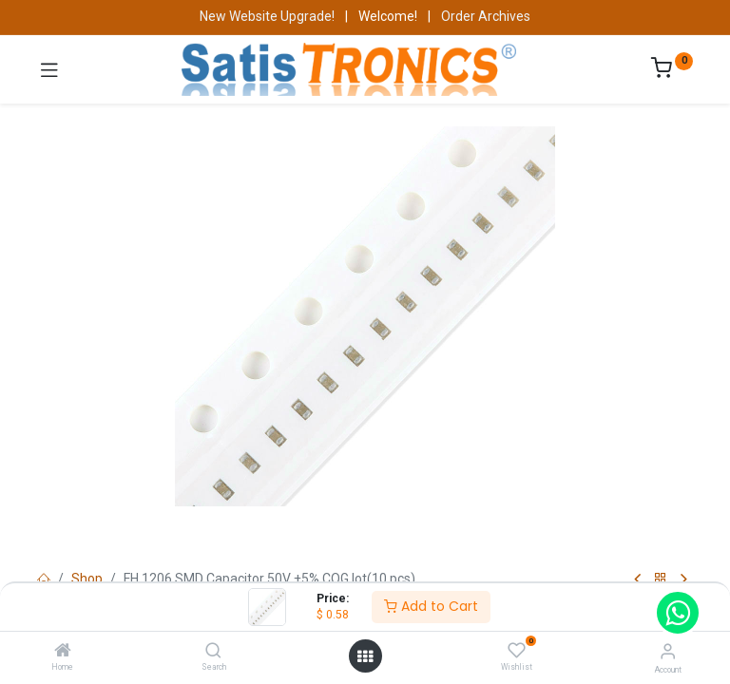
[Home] (62, 651)
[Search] (213, 651)
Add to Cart (431, 606)
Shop (87, 578)
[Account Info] (668, 651)
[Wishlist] (516, 650)
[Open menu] (365, 656)
